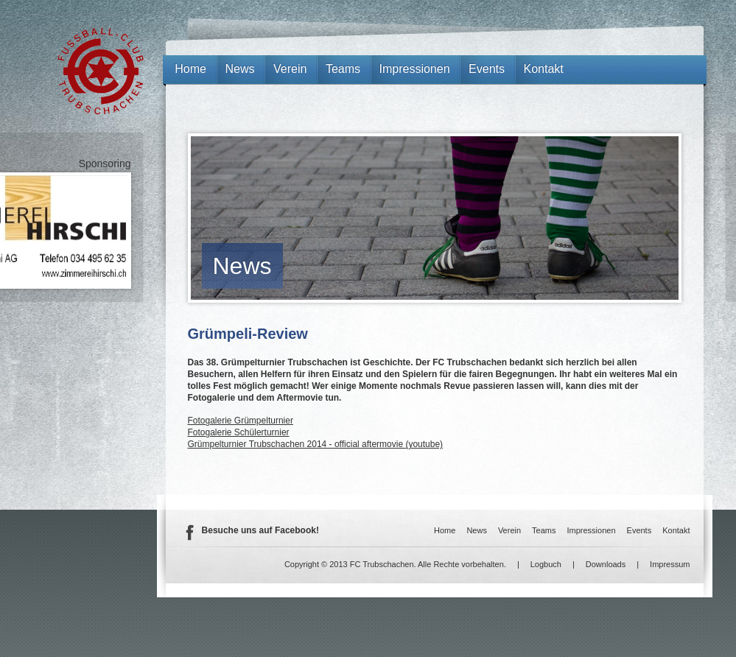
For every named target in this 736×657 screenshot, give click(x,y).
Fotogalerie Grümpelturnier (240, 420)
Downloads (605, 564)
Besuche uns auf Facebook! (260, 530)
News (242, 266)
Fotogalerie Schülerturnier (239, 432)
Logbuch (545, 564)
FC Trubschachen (100, 71)
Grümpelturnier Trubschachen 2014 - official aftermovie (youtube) (316, 444)
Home (190, 69)
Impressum (670, 564)
